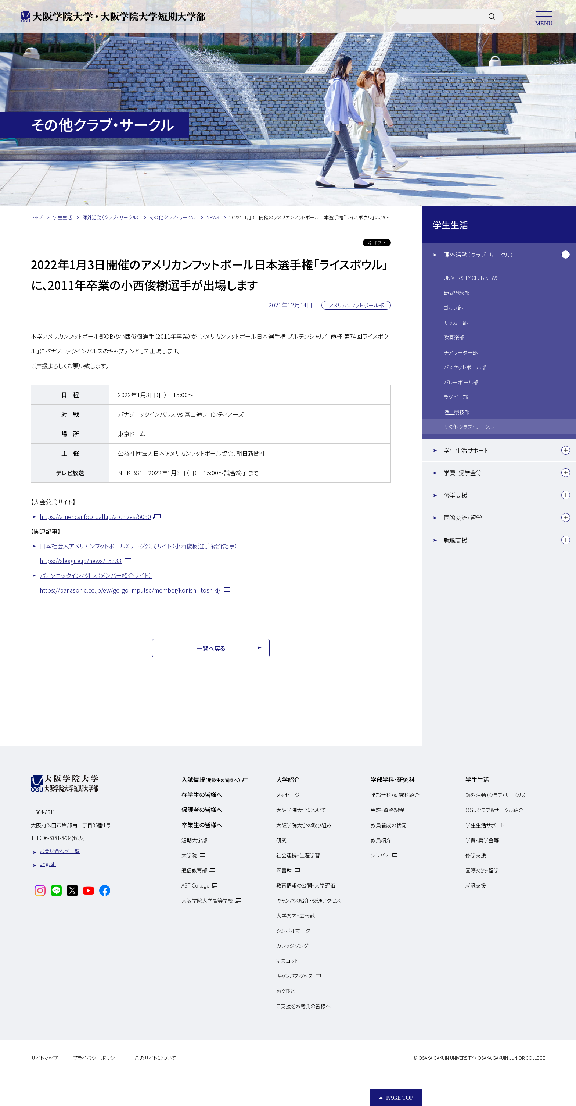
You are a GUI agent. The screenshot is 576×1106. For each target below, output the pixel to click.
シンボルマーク (293, 930)
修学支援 (455, 495)
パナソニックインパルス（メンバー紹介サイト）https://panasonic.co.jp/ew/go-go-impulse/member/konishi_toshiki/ (130, 582)
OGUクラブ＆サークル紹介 (494, 810)
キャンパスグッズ (294, 975)
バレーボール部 (461, 382)
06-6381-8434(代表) (63, 838)
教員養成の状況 (388, 825)
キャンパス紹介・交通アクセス (308, 900)
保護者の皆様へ (201, 809)
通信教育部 (194, 870)
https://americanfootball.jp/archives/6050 (95, 516)
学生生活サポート (466, 450)
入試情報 (210, 779)
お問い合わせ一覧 (60, 850)
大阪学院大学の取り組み (304, 825)
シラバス (380, 855)
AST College (195, 885)
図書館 (284, 870)
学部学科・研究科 (393, 779)
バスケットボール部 (465, 367)
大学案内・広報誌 (295, 915)
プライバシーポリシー (96, 1058)
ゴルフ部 (453, 307)
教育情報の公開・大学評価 (305, 885)
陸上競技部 (456, 412)
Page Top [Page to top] (399, 1098)
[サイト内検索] (491, 16)
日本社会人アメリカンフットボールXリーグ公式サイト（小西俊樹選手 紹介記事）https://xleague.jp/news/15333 (139, 553)
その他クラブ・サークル (469, 426)
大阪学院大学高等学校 (207, 900)
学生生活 (450, 224)
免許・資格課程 (387, 810)
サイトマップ (44, 1058)
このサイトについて (155, 1058)
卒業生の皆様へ (201, 824)
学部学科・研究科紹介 (395, 795)
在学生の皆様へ (201, 794)
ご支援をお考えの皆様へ (303, 1006)
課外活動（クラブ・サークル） (479, 254)
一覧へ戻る (211, 648)
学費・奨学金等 (463, 472)
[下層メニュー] (565, 254)
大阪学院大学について (301, 810)
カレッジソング (292, 945)
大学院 (189, 855)
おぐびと (285, 991)
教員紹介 (381, 840)
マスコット (287, 960)
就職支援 (455, 540)
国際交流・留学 (463, 517)
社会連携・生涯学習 (298, 855)
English (48, 863)
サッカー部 (456, 322)
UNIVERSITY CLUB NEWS (471, 277)
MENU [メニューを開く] (544, 16)
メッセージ (288, 795)
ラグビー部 (456, 397)
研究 (281, 840)
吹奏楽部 (454, 337)
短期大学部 (194, 840)
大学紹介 (288, 779)
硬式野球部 (456, 292)
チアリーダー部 (461, 352)
